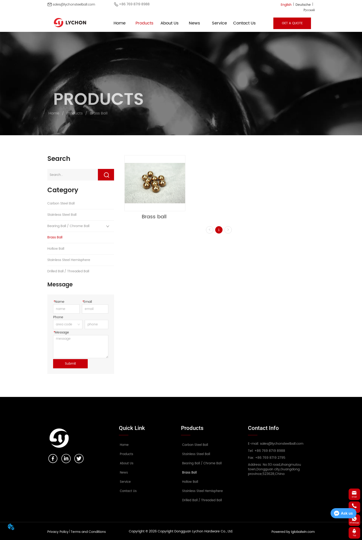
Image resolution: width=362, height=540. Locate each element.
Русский (309, 10)
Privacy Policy (58, 531)
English (286, 4)
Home (53, 113)
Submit (70, 363)
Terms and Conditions (88, 531)
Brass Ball (98, 113)
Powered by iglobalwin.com (293, 531)
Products (74, 113)
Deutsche (303, 4)
